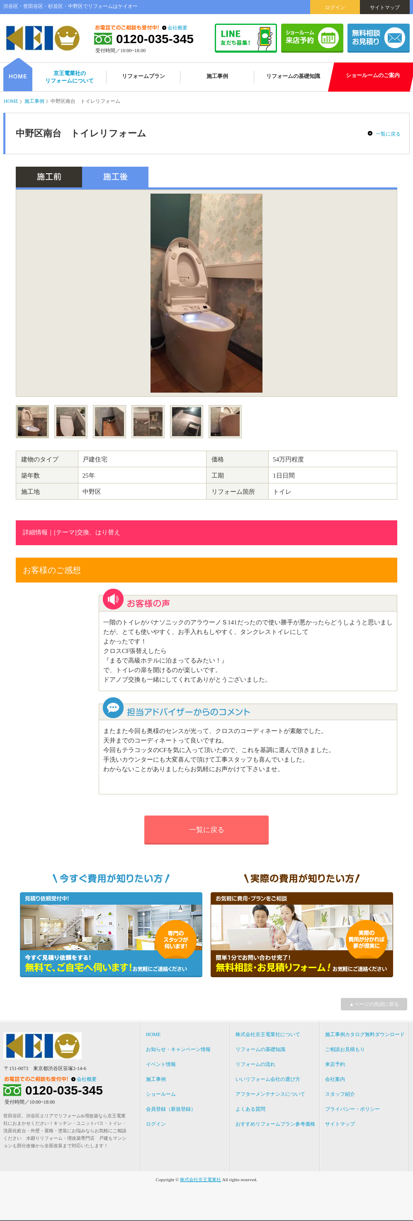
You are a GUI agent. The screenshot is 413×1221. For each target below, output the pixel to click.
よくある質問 (250, 1109)
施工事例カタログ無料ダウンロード (365, 1034)
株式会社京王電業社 (200, 1179)
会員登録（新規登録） (171, 1109)
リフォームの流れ (255, 1064)
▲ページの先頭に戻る (374, 1004)
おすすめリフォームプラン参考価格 (275, 1124)
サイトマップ (385, 7)
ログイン (335, 7)
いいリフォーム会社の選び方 (268, 1079)
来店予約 (335, 1064)
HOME (11, 101)
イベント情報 (161, 1064)
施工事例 (34, 101)
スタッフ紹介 (340, 1094)
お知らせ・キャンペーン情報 (178, 1049)
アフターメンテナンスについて (270, 1094)
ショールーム (161, 1094)
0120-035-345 (155, 39)
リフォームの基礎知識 (260, 1049)
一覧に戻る (388, 134)
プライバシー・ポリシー (352, 1109)
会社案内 (335, 1079)
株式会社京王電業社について (268, 1034)
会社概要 (177, 28)
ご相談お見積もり (345, 1049)
